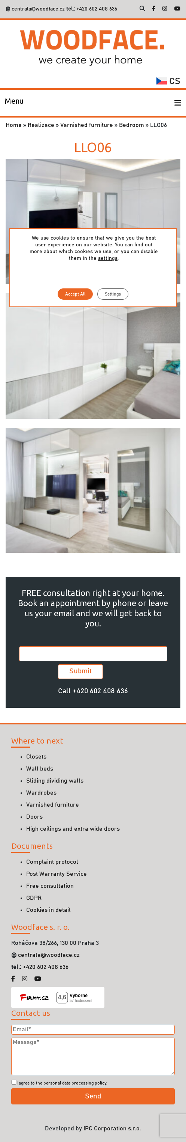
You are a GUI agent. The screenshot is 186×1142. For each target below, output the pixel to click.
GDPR (34, 898)
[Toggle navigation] (14, 102)
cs (168, 81)
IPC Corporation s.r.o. (112, 1128)
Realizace (41, 125)
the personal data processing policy (71, 1083)
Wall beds (39, 769)
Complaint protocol (52, 862)
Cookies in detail (48, 910)
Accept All (75, 294)
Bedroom (131, 125)
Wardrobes (41, 793)
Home (14, 125)
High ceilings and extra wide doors (73, 829)
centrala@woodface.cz (38, 9)
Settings (113, 294)
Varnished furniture (86, 125)
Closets (36, 757)
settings (108, 258)
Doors (34, 817)
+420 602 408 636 (96, 9)
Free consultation (50, 886)
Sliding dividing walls (54, 781)
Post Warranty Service (56, 874)
